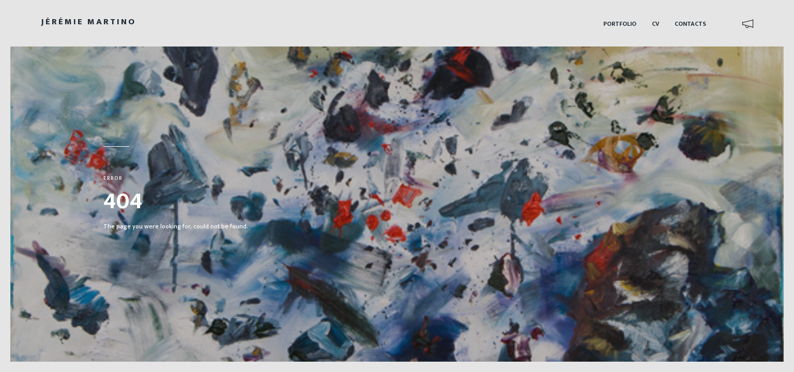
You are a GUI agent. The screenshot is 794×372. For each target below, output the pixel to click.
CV (655, 24)
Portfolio (619, 24)
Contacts (690, 24)
